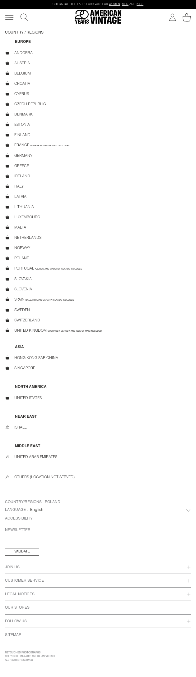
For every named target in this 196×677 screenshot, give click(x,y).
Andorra (19, 52)
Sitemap (13, 635)
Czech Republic (25, 104)
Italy (14, 186)
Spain (39, 299)
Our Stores (17, 608)
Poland (17, 258)
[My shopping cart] (186, 17)
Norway (17, 247)
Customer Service (24, 581)
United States (23, 397)
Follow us (16, 621)
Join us (12, 567)
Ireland (17, 176)
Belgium (18, 73)
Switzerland (22, 320)
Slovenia (18, 289)
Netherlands (23, 237)
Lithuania (19, 206)
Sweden (17, 309)
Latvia (15, 196)
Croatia (17, 83)
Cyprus (17, 93)
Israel (16, 427)
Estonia (17, 124)
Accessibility (19, 518)
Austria (17, 63)
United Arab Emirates (31, 457)
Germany (18, 155)
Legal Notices (20, 594)
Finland (17, 134)
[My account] (172, 17)
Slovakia (18, 278)
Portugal (43, 268)
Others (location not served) (40, 477)
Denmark (19, 114)
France (37, 145)
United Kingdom (53, 330)
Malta (15, 227)
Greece (17, 165)
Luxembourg (22, 217)
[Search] (24, 17)
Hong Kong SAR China (31, 358)
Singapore (20, 368)
